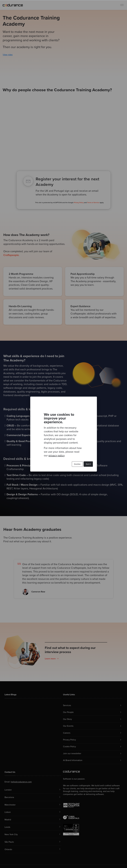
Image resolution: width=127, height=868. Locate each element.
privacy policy (56, 455)
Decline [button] (77, 464)
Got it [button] (88, 464)
